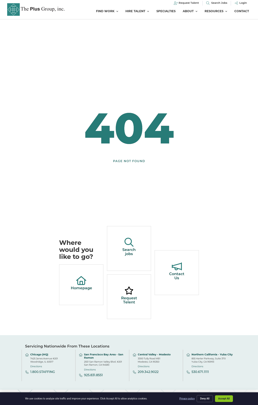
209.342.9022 (148, 372)
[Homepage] (81, 280)
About (190, 11)
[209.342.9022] (134, 372)
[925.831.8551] (80, 375)
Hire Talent (137, 11)
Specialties (166, 11)
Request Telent (129, 300)
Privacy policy (187, 398)
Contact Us (176, 276)
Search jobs (129, 252)
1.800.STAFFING (42, 372)
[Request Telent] (129, 290)
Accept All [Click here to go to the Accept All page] (224, 398)
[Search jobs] (129, 242)
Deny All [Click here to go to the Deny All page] (204, 398)
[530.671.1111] (188, 372)
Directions (36, 366)
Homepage (81, 288)
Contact (241, 11)
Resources (216, 11)
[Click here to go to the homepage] (35, 9)
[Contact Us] (176, 266)
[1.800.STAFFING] (26, 372)
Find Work (107, 11)
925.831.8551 (93, 375)
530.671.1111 (200, 372)
